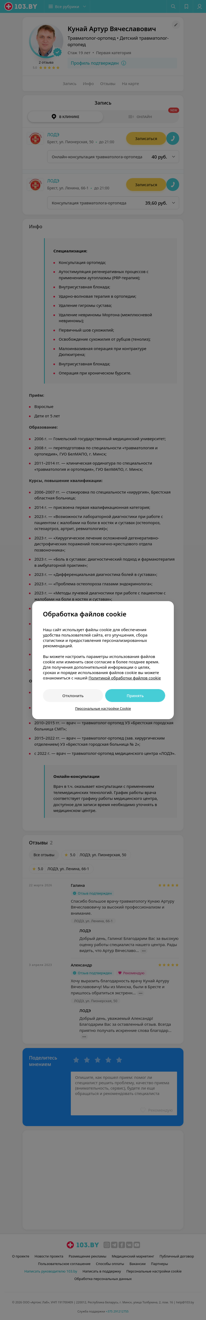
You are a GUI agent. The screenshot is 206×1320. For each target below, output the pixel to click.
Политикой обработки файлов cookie (125, 678)
